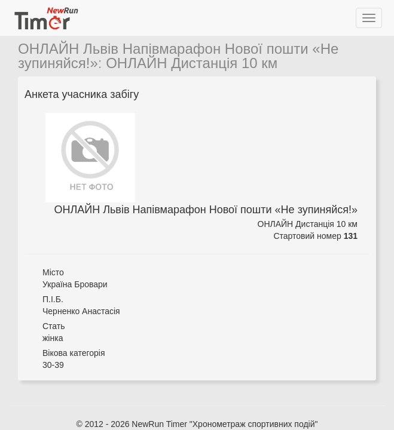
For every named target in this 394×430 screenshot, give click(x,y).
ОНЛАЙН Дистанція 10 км (191, 63)
